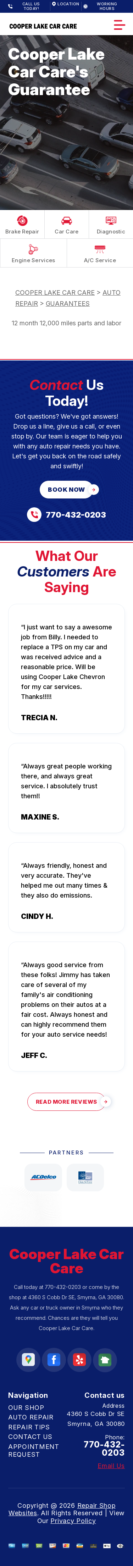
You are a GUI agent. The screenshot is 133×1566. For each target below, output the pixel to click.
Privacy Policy (73, 1520)
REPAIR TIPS (29, 1427)
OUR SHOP (26, 1407)
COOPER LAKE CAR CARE (55, 292)
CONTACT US (30, 1436)
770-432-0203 (63, 1287)
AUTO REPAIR (31, 1417)
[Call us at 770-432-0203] (66, 514)
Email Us (111, 1466)
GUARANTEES (68, 303)
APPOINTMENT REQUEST (33, 1450)
